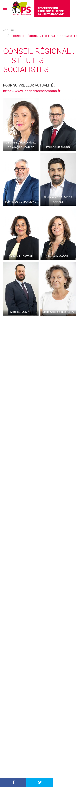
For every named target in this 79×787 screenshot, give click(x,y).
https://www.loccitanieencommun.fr (31, 91)
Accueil (9, 30)
